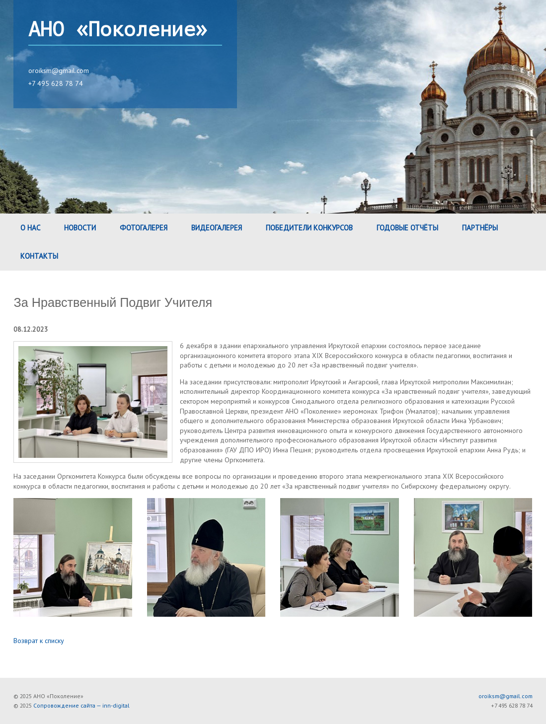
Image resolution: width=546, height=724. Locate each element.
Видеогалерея (216, 227)
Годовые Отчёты (407, 227)
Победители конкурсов (309, 227)
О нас (30, 227)
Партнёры (480, 227)
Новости (80, 227)
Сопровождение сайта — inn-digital (81, 705)
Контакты (39, 256)
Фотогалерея (143, 227)
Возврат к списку (38, 640)
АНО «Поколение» (117, 30)
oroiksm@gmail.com (58, 70)
